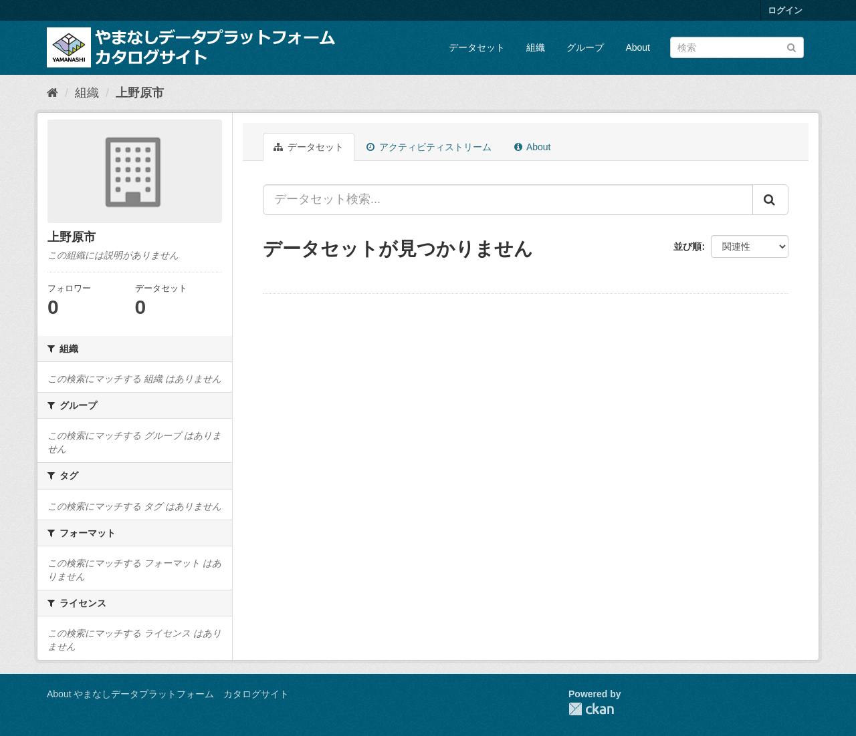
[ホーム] (52, 93)
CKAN (591, 709)
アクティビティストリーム (429, 147)
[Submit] (791, 46)
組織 (535, 47)
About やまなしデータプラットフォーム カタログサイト (168, 694)
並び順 (687, 246)
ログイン (785, 10)
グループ (585, 47)
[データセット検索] (737, 47)
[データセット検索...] (508, 199)
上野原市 (140, 93)
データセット (477, 47)
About (637, 47)
